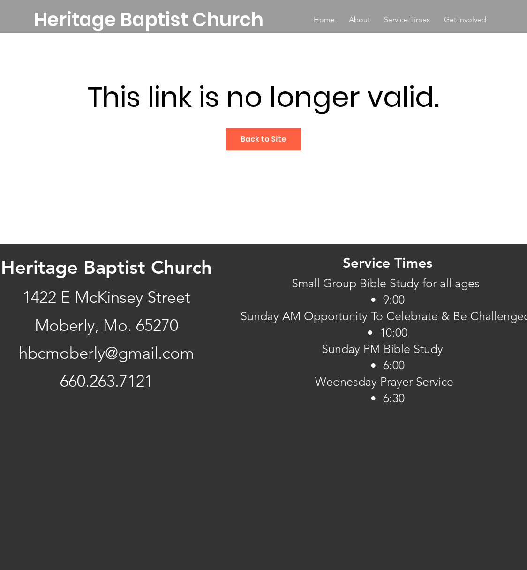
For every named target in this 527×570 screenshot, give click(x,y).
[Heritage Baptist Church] (149, 19)
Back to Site (263, 139)
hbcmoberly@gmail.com (106, 353)
